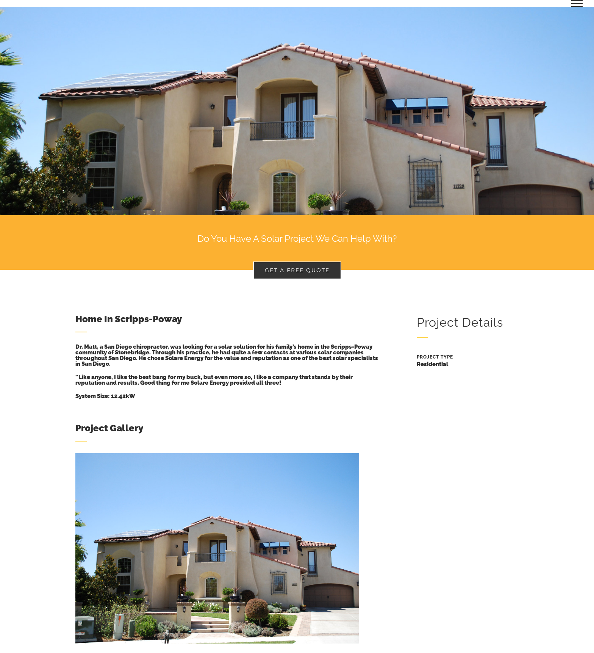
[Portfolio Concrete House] (297, 111)
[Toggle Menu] (577, 3)
